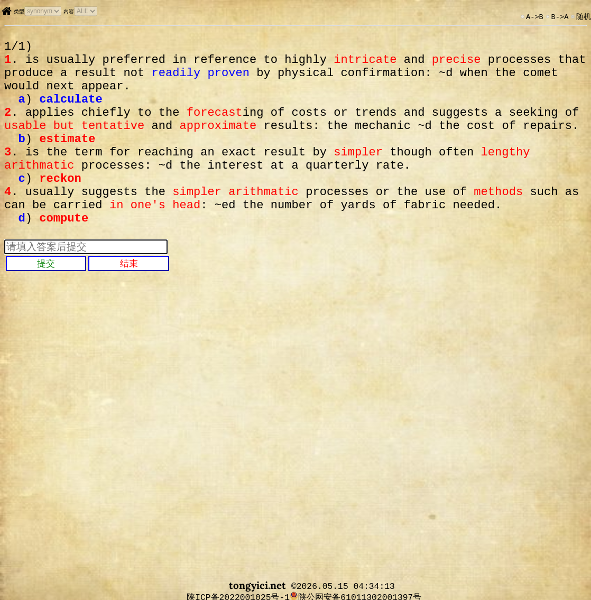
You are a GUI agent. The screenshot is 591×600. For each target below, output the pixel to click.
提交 (46, 300)
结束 (129, 300)
